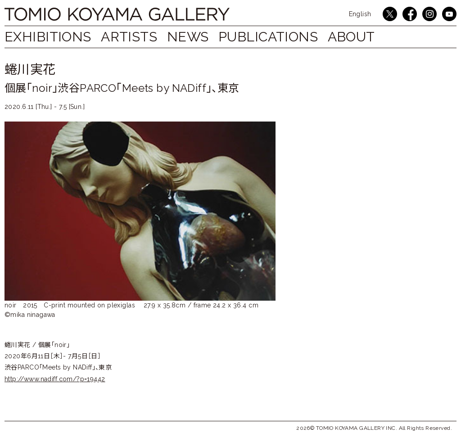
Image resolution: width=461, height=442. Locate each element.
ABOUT (369, 37)
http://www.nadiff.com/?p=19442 (55, 379)
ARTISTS (133, 37)
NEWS (197, 37)
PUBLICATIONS (281, 37)
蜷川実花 (30, 69)
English (360, 14)
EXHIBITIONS (48, 37)
